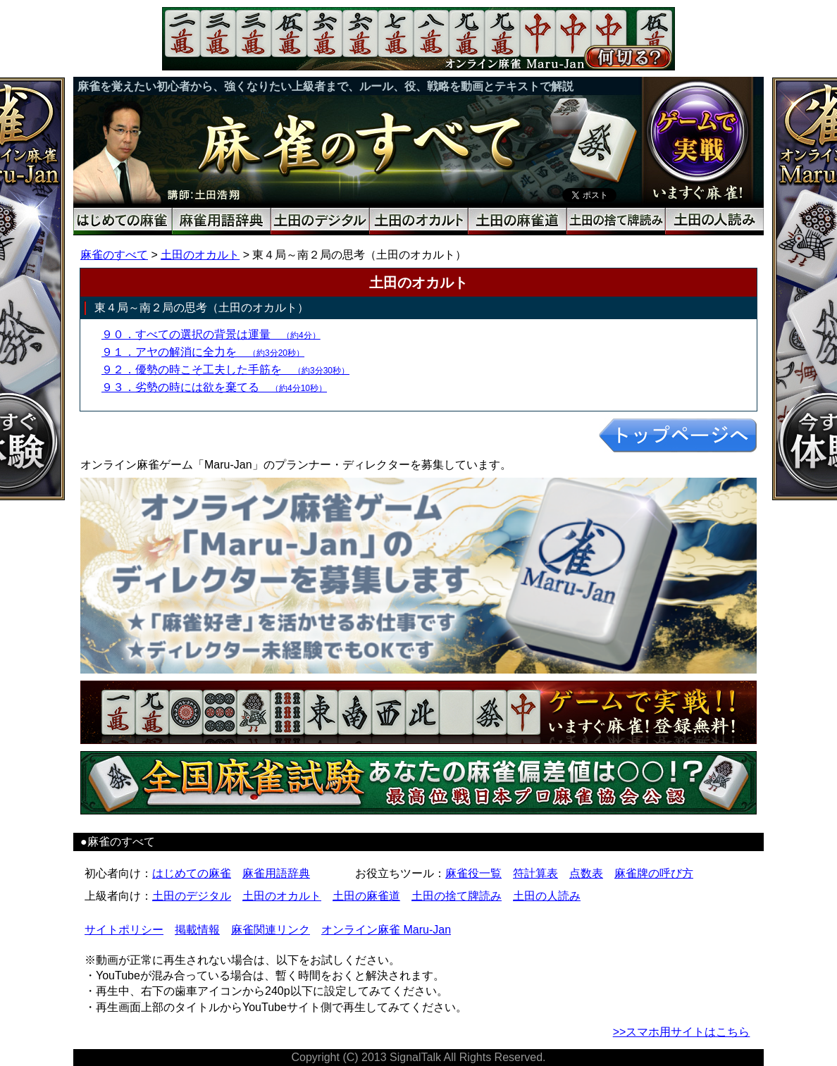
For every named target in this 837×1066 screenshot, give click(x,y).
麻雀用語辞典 (276, 873)
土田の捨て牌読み (456, 896)
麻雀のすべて (114, 255)
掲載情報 (197, 930)
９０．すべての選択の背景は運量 (211, 334)
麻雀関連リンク (270, 930)
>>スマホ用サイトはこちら (681, 1032)
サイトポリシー (124, 930)
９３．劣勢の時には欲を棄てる (214, 387)
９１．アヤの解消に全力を (202, 352)
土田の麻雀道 (366, 896)
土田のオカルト (200, 255)
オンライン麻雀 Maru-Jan (386, 930)
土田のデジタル (191, 896)
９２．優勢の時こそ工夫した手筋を (225, 370)
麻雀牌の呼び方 (653, 873)
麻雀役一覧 (473, 873)
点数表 (586, 873)
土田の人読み (547, 896)
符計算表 (535, 873)
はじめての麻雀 (191, 873)
